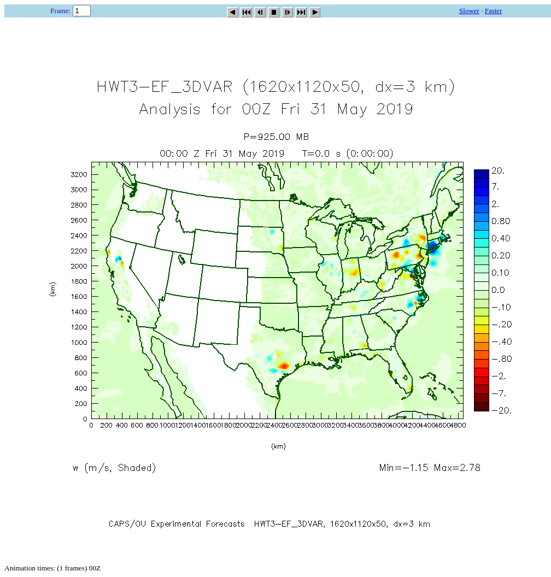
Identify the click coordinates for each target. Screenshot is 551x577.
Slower (469, 11)
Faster (493, 11)
